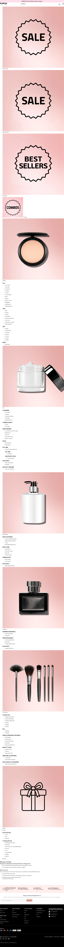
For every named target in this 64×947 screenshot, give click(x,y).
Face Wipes (7, 418)
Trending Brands (7, 841)
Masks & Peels (8, 443)
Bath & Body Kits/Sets (9, 565)
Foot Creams (8, 561)
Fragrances (26, 922)
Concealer (7, 287)
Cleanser (7, 414)
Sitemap (62, 936)
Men (25, 918)
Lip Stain (7, 338)
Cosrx (6, 834)
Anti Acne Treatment (9, 469)
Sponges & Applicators (10, 744)
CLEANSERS (6, 410)
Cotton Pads (7, 757)
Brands (4, 830)
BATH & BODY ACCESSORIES (11, 762)
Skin (25, 912)
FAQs (13, 910)
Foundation (7, 289)
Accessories (26, 920)
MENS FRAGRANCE (8, 638)
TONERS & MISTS (7, 422)
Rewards (4, 858)
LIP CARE (7, 452)
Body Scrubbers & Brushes (10, 764)
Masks (4, 441)
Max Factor (7, 844)
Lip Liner (7, 336)
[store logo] (3, 3)
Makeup (25, 910)
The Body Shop (8, 852)
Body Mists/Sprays (9, 633)
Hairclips (7, 726)
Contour (7, 292)
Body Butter (7, 549)
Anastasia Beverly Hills (10, 842)
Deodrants (7, 635)
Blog (1, 917)
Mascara (7, 314)
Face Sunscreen (11, 458)
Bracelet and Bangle (9, 718)
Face (4, 283)
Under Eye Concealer (9, 322)
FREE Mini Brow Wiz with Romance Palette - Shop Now (32, 1)
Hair (25, 916)
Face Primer (7, 285)
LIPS (4, 326)
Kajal (6, 310)
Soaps (6, 542)
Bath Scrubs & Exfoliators (10, 540)
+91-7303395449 (53, 912)
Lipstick (6, 328)
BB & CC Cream (8, 300)
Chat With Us (52, 916)
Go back (4, 873)
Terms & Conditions (15, 914)
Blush (6, 296)
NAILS (4, 342)
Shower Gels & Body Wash (10, 538)
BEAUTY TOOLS (7, 747)
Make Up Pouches (9, 753)
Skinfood (7, 838)
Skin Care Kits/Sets (9, 462)
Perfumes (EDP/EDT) (9, 640)
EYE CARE (5, 447)
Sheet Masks (7, 444)
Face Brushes (8, 737)
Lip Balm (7, 340)
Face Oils (7, 434)
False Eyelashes (8, 324)
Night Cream (7, 432)
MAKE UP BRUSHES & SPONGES (11, 735)
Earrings (7, 722)
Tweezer (7, 751)
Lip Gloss (7, 334)
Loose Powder (8, 294)
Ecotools (7, 848)
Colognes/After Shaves (10, 643)
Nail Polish (7, 344)
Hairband (7, 724)
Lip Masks (10, 453)
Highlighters (7, 302)
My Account (11, 878)
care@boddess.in (53, 914)
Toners (6, 424)
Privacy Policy (14, 916)
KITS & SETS (6, 461)
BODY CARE (6, 547)
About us (1, 910)
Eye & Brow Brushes (9, 741)
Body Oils (7, 553)
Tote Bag (7, 732)
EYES (4, 308)
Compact (7, 290)
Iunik (6, 836)
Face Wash (7, 412)
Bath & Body (26, 914)
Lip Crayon (7, 332)
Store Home (5, 878)
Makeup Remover (9, 306)
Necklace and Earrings (9, 720)
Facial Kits (7, 464)
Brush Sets (7, 743)
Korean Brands (7, 832)
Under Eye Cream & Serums (11, 449)
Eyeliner (7, 312)
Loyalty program (3, 919)
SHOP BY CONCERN (8, 467)
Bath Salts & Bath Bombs (10, 544)
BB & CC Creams (8, 438)
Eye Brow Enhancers (9, 318)
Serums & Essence (9, 436)
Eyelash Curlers (8, 749)
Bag (4, 729)
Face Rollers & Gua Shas (10, 759)
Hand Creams (8, 559)
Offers (24, 3)
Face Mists (7, 426)
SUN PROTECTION (10, 456)
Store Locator (2, 912)
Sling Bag (7, 731)
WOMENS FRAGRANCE (9, 632)
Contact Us (14, 912)
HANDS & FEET (7, 557)
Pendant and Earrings (9, 716)
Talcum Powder (8, 554)
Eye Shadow (7, 316)
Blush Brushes (8, 739)
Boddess (7, 854)
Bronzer (7, 298)
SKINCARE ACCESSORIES (9, 756)
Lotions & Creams (9, 551)
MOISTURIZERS (7, 429)
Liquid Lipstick (8, 330)
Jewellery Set (6, 715)
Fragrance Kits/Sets (9, 648)
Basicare (7, 856)
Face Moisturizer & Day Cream (11, 430)
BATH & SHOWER (7, 537)
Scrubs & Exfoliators (9, 416)
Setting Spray (8, 304)
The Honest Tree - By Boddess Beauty (13, 846)
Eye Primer (7, 320)
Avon (6, 850)
